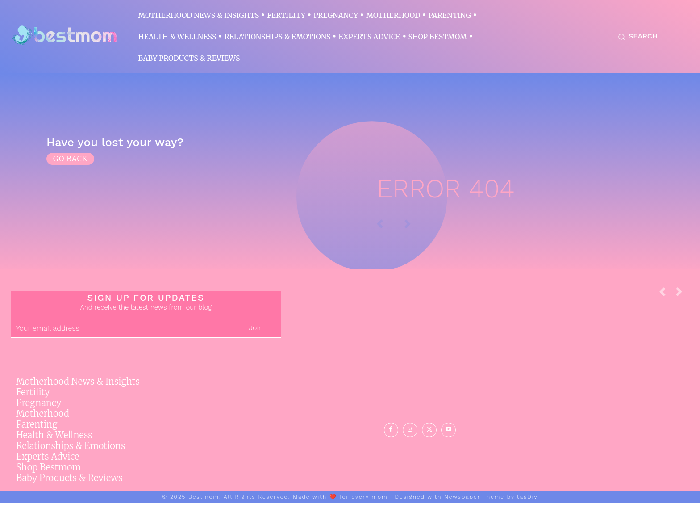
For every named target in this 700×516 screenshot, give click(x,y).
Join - (258, 340)
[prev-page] (666, 307)
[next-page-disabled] (682, 307)
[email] (123, 341)
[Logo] (64, 36)
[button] (636, 36)
